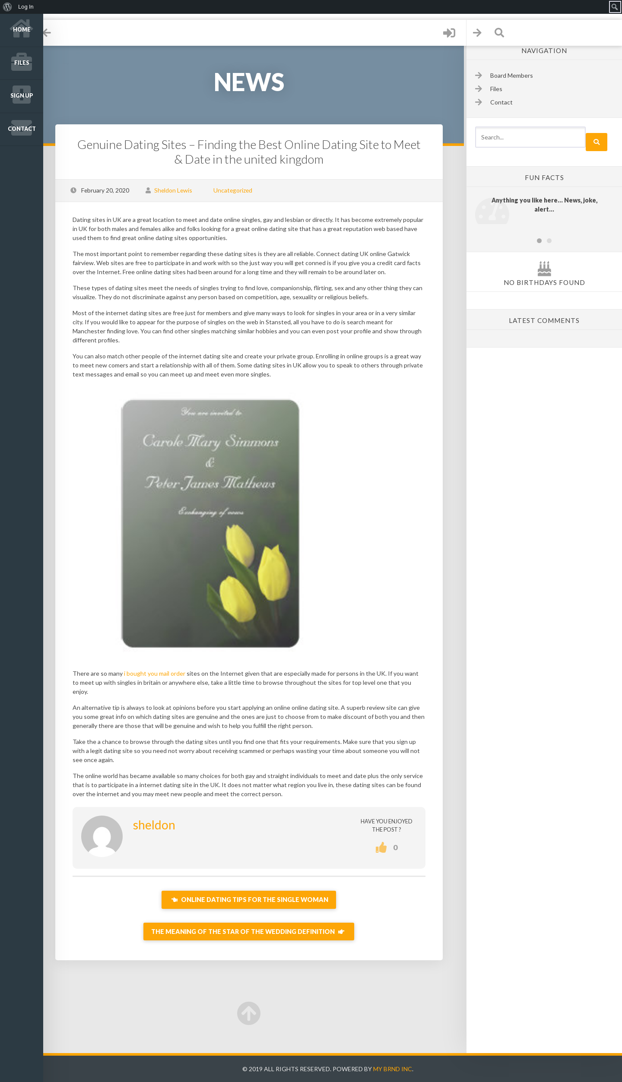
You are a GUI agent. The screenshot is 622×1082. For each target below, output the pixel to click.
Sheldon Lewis (182, 190)
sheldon (163, 824)
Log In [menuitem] (26, 6)
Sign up (21, 95)
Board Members (511, 75)
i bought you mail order (163, 673)
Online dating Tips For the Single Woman (254, 899)
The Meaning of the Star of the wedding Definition (254, 931)
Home (22, 29)
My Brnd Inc (397, 1069)
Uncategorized (241, 190)
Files (21, 63)
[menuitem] (7, 7)
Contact (22, 129)
